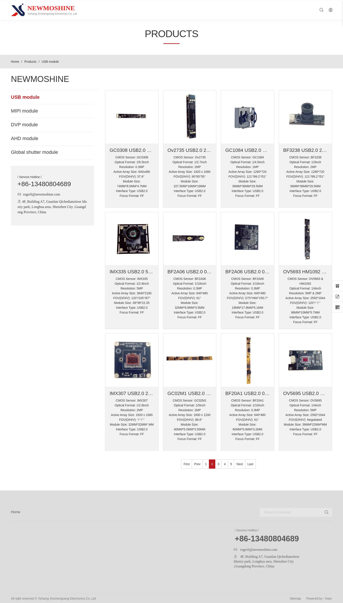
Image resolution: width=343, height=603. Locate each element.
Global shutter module (34, 152)
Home (15, 61)
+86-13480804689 (44, 183)
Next (239, 464)
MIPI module (24, 111)
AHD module (24, 138)
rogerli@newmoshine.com (41, 194)
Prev (197, 464)
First (186, 464)
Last (250, 464)
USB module (25, 97)
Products (30, 61)
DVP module (24, 124)
